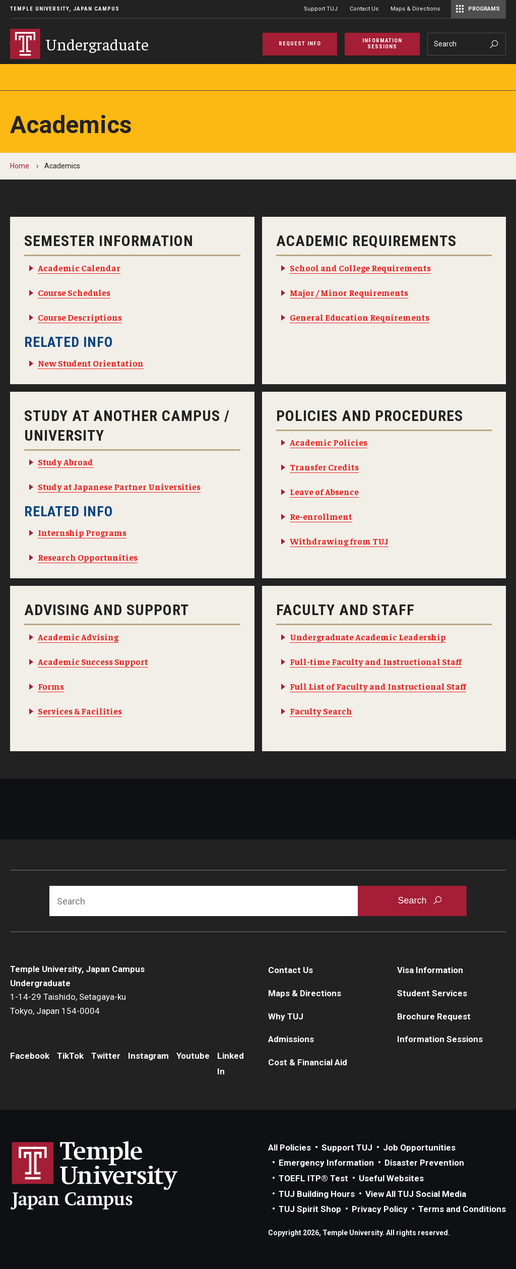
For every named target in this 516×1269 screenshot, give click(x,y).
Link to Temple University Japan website (111, 1175)
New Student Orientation (91, 363)
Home (19, 166)
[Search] (466, 44)
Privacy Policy (380, 1209)
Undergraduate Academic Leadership (368, 636)
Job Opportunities (419, 1147)
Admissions (291, 1039)
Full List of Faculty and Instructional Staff (378, 686)
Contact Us (364, 9)
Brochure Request (434, 1016)
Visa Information (430, 970)
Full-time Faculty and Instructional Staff (376, 661)
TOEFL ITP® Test (313, 1178)
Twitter (105, 1056)
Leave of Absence (324, 491)
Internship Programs (82, 532)
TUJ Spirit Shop (310, 1209)
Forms (51, 686)
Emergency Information (326, 1163)
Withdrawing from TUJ (339, 541)
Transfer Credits (324, 466)
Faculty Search (321, 710)
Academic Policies (328, 442)
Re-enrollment (321, 516)
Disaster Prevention (424, 1163)
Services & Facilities (80, 710)
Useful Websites (391, 1178)
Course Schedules (74, 292)
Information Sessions (440, 1039)
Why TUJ (285, 1016)
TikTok (70, 1056)
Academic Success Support (93, 661)
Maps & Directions (415, 9)
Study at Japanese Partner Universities (119, 486)
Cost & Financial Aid (307, 1062)
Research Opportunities (88, 557)
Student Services (432, 993)
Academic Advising (78, 636)
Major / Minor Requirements (349, 292)
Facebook (29, 1056)
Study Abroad (65, 461)
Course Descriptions (80, 317)
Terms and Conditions (462, 1209)
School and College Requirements (360, 267)
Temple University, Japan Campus (64, 9)
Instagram (148, 1056)
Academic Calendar (79, 267)
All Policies (289, 1147)
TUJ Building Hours (317, 1194)
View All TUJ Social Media (415, 1194)
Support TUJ (321, 9)
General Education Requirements (359, 317)
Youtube (193, 1056)
